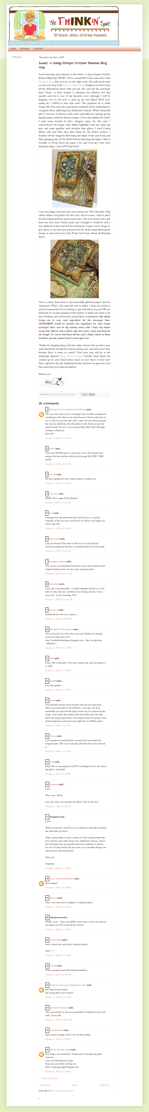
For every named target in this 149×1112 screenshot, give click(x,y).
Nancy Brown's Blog (70, 356)
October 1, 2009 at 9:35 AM (58, 528)
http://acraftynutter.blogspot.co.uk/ (68, 985)
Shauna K (53, 609)
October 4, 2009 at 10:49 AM (58, 1019)
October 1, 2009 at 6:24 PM (58, 929)
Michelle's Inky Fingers (61, 629)
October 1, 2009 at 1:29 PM (57, 670)
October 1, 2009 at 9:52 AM (58, 551)
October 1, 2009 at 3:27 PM (58, 806)
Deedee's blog (46, 81)
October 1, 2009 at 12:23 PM (58, 647)
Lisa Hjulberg (56, 1030)
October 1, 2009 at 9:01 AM (58, 483)
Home (13, 48)
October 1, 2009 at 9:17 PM (57, 955)
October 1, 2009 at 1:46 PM (57, 689)
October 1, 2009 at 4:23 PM (58, 868)
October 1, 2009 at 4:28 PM (58, 887)
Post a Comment (50, 1078)
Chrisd (53, 965)
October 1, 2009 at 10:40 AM (58, 599)
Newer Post (44, 1085)
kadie (52, 700)
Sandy (52, 448)
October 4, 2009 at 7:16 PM (58, 1071)
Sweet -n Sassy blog (73, 85)
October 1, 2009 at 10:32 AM (58, 573)
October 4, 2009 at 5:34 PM (58, 1039)
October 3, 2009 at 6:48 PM (58, 974)
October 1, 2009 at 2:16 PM (57, 751)
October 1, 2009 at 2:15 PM (57, 725)
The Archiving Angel (60, 1049)
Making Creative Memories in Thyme (67, 409)
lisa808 (53, 680)
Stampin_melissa (57, 561)
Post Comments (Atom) (62, 1090)
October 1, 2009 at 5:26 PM (58, 906)
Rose (51, 513)
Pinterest (24, 48)
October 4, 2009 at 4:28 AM (58, 997)
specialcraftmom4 (59, 1007)
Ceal (52, 658)
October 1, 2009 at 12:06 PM (58, 618)
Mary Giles (54, 538)
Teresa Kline (56, 939)
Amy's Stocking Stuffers (62, 878)
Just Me (52, 474)
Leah (52, 761)
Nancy (53, 736)
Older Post (105, 1085)
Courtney (53, 493)
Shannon (54, 784)
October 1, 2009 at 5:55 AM (58, 464)
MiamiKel (54, 584)
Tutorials (38, 48)
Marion (53, 898)
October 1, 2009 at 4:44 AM (58, 438)
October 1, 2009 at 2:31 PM (57, 774)
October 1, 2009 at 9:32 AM (58, 502)
